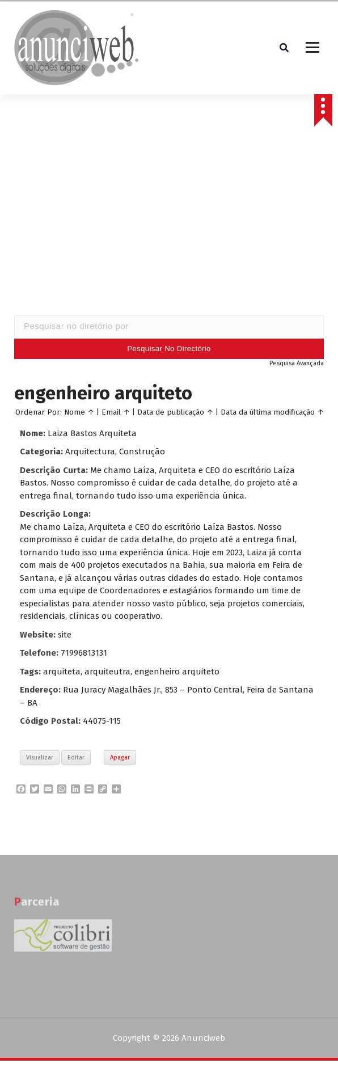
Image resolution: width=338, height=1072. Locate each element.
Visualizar (39, 757)
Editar (75, 757)
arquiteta (62, 671)
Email (111, 412)
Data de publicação (170, 412)
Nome (74, 412)
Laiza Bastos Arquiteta (92, 433)
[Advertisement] (169, 224)
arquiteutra (107, 671)
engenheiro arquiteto (176, 671)
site (64, 635)
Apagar (120, 757)
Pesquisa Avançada (296, 363)
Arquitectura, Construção (115, 451)
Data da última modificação (268, 412)
